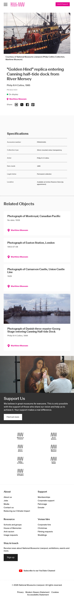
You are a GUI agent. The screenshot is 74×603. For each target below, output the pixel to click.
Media (6, 504)
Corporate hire (44, 525)
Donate (41, 508)
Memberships (44, 497)
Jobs (6, 501)
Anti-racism (9, 532)
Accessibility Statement (38, 595)
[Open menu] (5, 4)
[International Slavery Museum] (20, 448)
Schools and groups (13, 525)
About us (8, 497)
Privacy (20, 592)
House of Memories (12, 528)
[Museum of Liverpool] (20, 436)
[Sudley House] (53, 460)
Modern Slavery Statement (37, 592)
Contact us (9, 508)
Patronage (42, 504)
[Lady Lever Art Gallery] (20, 472)
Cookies (55, 592)
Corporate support (46, 501)
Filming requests (45, 532)
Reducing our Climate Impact (17, 511)
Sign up (11, 557)
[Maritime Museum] (53, 448)
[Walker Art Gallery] (20, 460)
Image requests (11, 535)
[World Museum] (53, 436)
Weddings (42, 535)
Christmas (42, 528)
